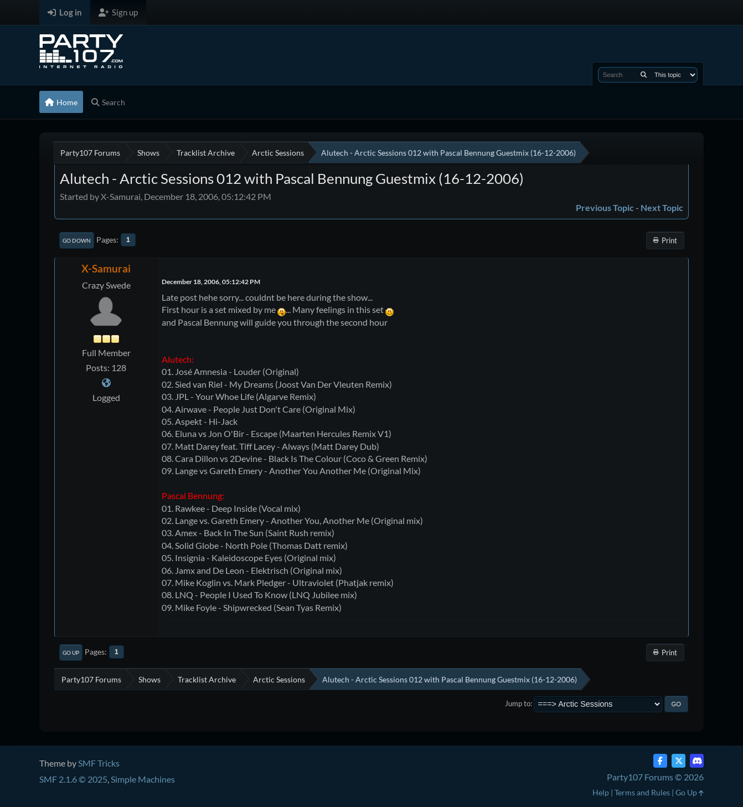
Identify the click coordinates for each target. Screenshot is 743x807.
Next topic (662, 207)
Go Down (77, 240)
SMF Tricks (99, 763)
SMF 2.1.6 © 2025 (73, 779)
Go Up (71, 652)
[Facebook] (660, 761)
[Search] (643, 75)
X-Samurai (106, 268)
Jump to (517, 703)
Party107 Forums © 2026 (655, 777)
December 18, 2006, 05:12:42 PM (211, 281)
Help (600, 792)
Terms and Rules (642, 792)
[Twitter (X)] (678, 761)
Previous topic (605, 207)
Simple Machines (143, 779)
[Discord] (697, 761)
